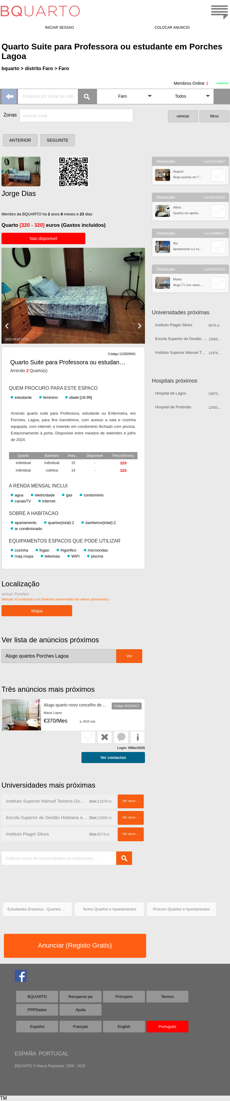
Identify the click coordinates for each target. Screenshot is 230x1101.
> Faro (62, 68)
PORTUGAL (54, 1054)
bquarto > (12, 68)
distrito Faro (39, 68)
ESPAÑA (25, 1054)
